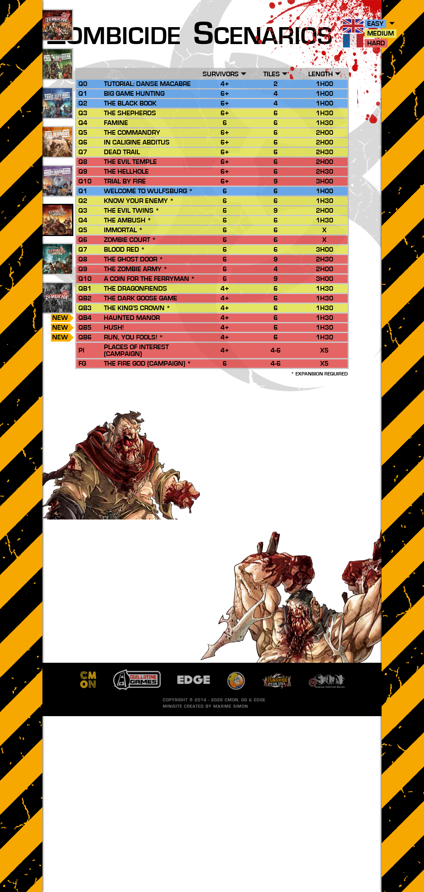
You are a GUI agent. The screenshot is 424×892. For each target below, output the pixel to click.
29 (57, 229)
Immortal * (123, 230)
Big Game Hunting (134, 93)
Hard (376, 43)
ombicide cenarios (189, 36)
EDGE (259, 700)
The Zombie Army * (135, 269)
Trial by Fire (125, 181)
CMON (231, 700)
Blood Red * (124, 249)
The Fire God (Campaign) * (147, 363)
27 (57, 151)
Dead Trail (122, 152)
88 (57, 34)
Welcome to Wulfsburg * (148, 191)
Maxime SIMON (230, 706)
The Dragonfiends (135, 288)
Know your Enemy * (139, 200)
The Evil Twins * (131, 210)
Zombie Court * (130, 239)
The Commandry (132, 132)
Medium (380, 33)
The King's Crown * (137, 308)
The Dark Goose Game (140, 298)
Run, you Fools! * (133, 337)
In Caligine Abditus (137, 142)
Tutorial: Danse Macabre (147, 84)
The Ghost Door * (133, 259)
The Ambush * (127, 220)
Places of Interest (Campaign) (136, 350)
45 (57, 73)
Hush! (114, 327)
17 (57, 190)
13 (57, 268)
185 (57, 307)
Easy (375, 23)
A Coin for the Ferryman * (149, 278)
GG (244, 700)
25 (57, 112)
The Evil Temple (130, 161)
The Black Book (130, 103)
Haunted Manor (132, 317)
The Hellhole (126, 171)
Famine (116, 122)
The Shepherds (130, 113)
